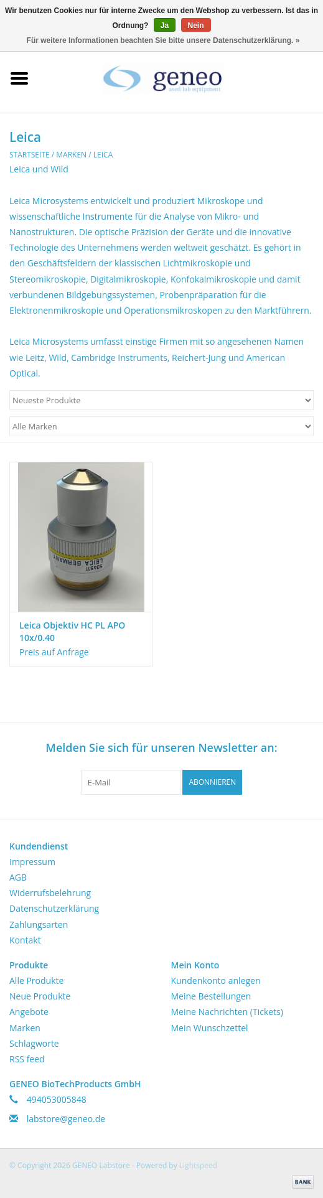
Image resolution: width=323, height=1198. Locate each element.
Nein (196, 25)
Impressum (32, 862)
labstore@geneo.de (66, 1119)
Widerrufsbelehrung (50, 893)
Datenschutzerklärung (54, 908)
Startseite (29, 154)
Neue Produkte (39, 996)
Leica (103, 154)
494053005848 (57, 1099)
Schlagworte (34, 1043)
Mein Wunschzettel (209, 1028)
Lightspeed (198, 1165)
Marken (71, 154)
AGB (18, 877)
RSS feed (27, 1059)
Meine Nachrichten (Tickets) (227, 1012)
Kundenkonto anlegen (216, 980)
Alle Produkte (36, 980)
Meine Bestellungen (211, 996)
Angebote (29, 1012)
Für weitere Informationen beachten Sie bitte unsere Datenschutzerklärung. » (163, 40)
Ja (165, 25)
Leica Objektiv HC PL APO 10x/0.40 (72, 631)
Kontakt (25, 940)
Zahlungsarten (38, 924)
